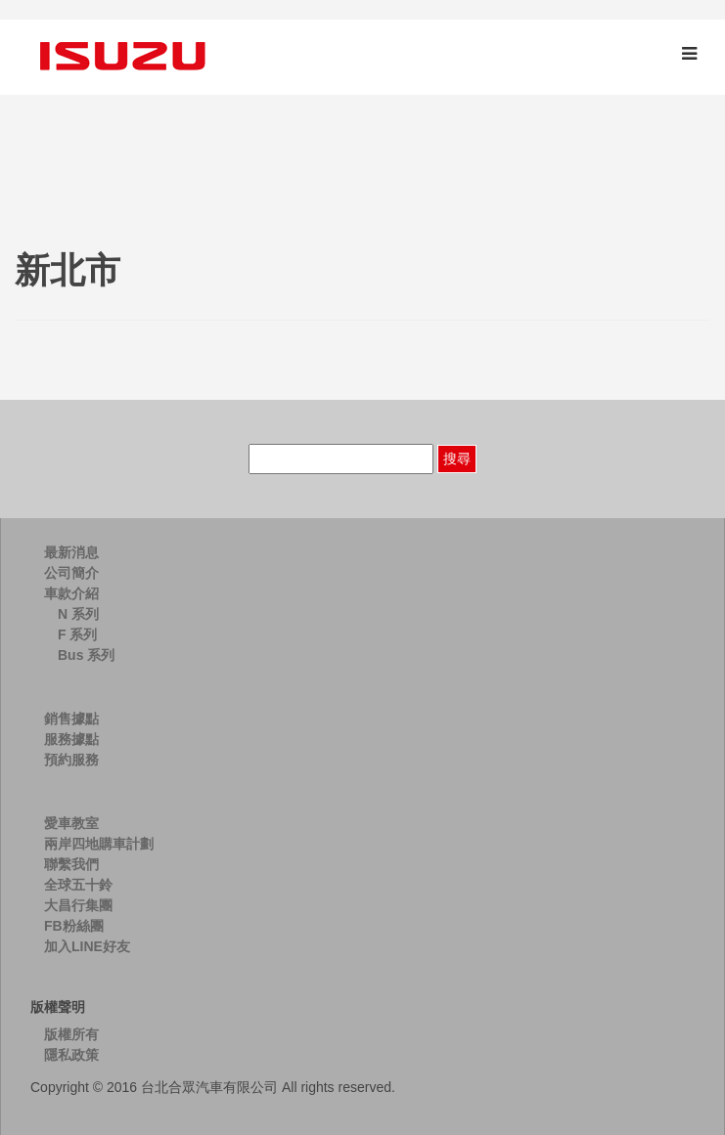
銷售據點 (71, 718)
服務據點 (71, 739)
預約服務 (71, 759)
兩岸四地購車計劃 (99, 843)
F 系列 (77, 634)
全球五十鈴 (78, 885)
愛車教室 (71, 823)
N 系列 (78, 614)
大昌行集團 (78, 905)
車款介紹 (71, 593)
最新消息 (71, 552)
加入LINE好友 (87, 946)
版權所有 (71, 1034)
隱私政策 (71, 1055)
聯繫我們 (71, 864)
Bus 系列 (86, 655)
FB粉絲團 (74, 926)
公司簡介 (71, 573)
